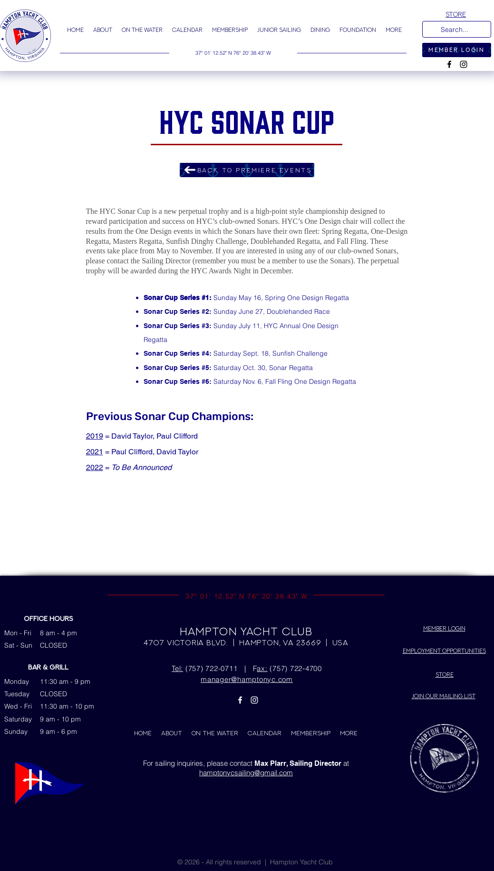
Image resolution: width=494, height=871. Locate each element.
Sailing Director (166, 261)
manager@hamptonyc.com (247, 679)
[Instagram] (463, 64)
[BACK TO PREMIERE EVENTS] (247, 170)
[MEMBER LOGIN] (456, 50)
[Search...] (456, 30)
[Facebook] (449, 64)
